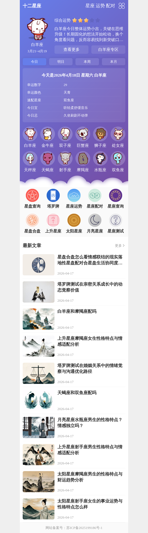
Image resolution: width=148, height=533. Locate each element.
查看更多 (71, 49)
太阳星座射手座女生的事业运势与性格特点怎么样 (89, 504)
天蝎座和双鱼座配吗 (76, 392)
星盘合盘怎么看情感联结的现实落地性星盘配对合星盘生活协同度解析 (89, 260)
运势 (100, 5)
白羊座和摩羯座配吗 (76, 311)
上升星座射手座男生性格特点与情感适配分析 (89, 449)
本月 (113, 62)
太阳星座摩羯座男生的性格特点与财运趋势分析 (89, 477)
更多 (118, 246)
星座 (90, 5)
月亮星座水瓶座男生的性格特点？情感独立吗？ (89, 422)
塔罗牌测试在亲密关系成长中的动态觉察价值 (89, 287)
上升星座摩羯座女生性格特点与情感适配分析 (89, 341)
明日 (60, 62)
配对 (110, 5)
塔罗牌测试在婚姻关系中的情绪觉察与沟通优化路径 (89, 368)
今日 (34, 62)
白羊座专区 (108, 49)
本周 (87, 62)
